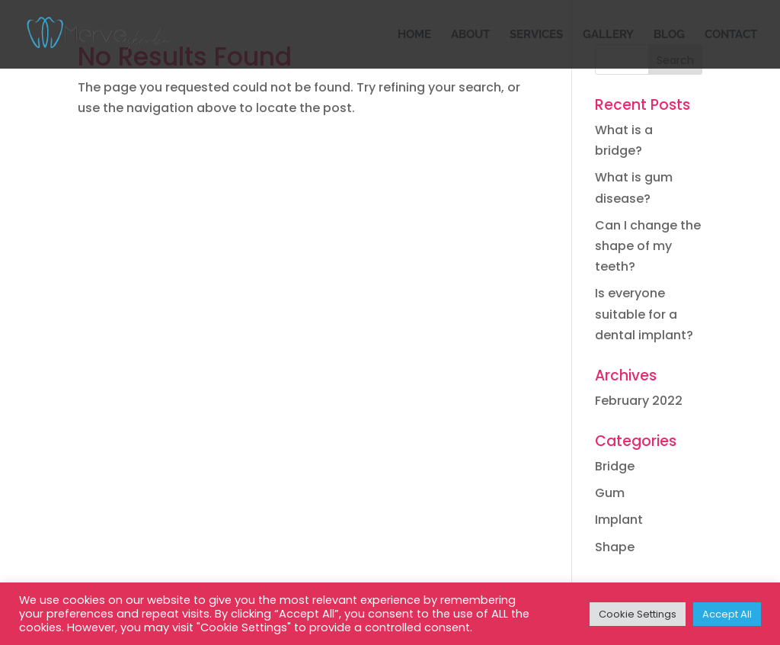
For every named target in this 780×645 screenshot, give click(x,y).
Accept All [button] (727, 614)
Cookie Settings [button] (637, 614)
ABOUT (470, 35)
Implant (619, 519)
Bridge (615, 466)
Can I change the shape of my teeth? (648, 246)
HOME (414, 35)
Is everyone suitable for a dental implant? (644, 313)
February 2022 (638, 400)
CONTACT (731, 35)
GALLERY (608, 35)
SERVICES (536, 35)
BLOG (669, 35)
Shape (615, 547)
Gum (610, 493)
